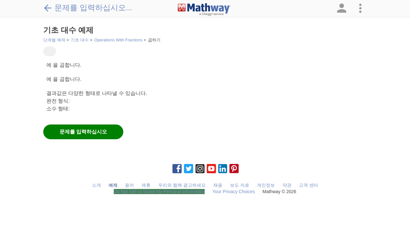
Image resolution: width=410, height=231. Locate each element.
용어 (129, 185)
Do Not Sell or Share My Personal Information (159, 191)
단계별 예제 (54, 40)
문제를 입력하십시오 (83, 131)
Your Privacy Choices (233, 191)
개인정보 (266, 185)
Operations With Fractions (118, 40)
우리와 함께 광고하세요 (182, 185)
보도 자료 (239, 185)
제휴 (146, 185)
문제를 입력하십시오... (87, 7)
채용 (217, 185)
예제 (113, 185)
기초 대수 (80, 40)
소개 (96, 185)
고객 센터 (308, 185)
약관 (287, 185)
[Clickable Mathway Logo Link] (204, 9)
